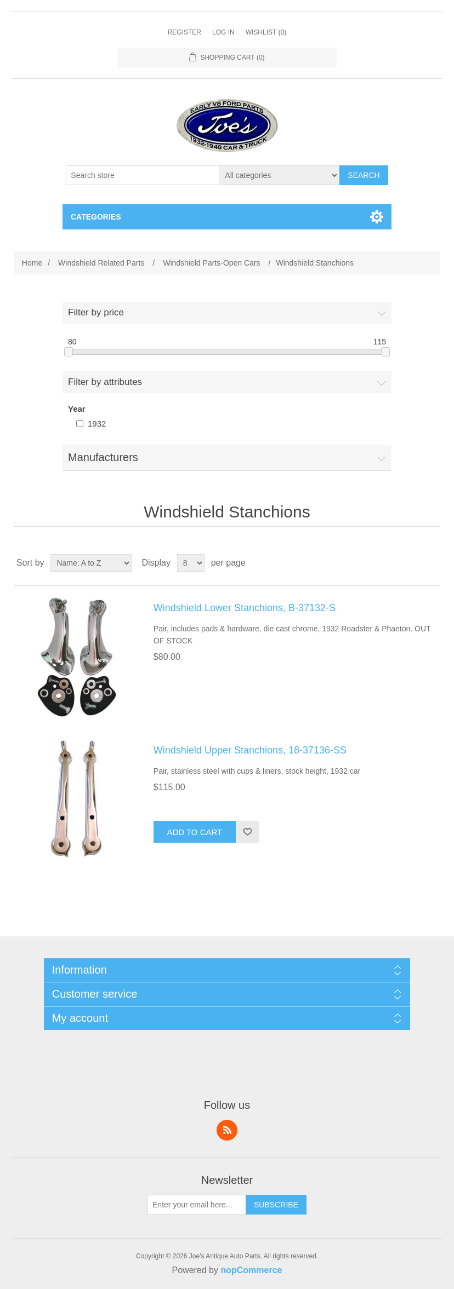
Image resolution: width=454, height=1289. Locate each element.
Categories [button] (96, 216)
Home (32, 262)
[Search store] (142, 175)
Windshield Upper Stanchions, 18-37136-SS (250, 750)
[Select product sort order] (91, 563)
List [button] (431, 563)
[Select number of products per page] (191, 563)
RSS (227, 1130)
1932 (97, 423)
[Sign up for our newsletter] (196, 1205)
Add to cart (194, 832)
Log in (223, 32)
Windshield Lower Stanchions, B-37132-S (245, 607)
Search (363, 175)
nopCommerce (251, 1270)
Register (184, 32)
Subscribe (276, 1204)
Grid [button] (411, 563)
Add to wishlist (247, 832)
